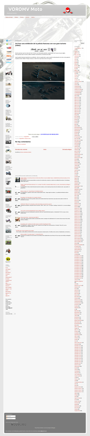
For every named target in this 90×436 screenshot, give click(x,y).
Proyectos (76, 304)
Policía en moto (28, 138)
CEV (75, 73)
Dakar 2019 (76, 106)
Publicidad (76, 307)
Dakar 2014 (76, 98)
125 (75, 49)
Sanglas (76, 328)
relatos (75, 315)
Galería (32, 17)
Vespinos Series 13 (78, 390)
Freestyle (76, 144)
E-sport (75, 122)
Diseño (75, 119)
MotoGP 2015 (77, 214)
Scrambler (76, 333)
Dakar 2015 (76, 100)
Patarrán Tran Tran (78, 285)
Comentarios (9, 418)
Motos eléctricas (77, 240)
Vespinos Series (77, 386)
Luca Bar (76, 176)
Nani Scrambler (9, 287)
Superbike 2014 (77, 348)
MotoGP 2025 (77, 230)
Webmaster (76, 405)
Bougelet (76, 67)
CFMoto (76, 75)
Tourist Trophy (77, 375)
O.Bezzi (76, 279)
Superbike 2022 (77, 361)
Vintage (76, 394)
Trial (75, 380)
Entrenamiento (77, 127)
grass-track (76, 151)
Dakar (75, 95)
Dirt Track (76, 116)
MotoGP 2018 (77, 219)
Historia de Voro (77, 157)
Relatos (16, 17)
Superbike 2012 (77, 345)
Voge (75, 396)
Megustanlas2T (9, 277)
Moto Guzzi (76, 194)
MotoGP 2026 (77, 232)
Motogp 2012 (77, 209)
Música (75, 243)
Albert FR (7, 295)
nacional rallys (77, 247)
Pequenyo (8, 274)
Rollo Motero (8, 291)
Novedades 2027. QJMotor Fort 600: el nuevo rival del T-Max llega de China (36, 224)
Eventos (76, 133)
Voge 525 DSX (77, 398)
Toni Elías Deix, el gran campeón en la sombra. (25, 230)
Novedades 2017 (77, 262)
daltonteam (76, 113)
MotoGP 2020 (77, 222)
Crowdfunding (77, 92)
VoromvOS (76, 402)
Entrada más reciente (21, 149)
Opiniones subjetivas (78, 281)
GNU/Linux (76, 149)
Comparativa (77, 86)
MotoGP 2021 (77, 224)
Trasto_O (76, 379)
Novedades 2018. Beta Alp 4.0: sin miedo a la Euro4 (31, 197)
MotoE (75, 201)
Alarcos (75, 51)
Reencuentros (77, 312)
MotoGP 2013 (77, 211)
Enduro (75, 125)
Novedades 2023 (77, 271)
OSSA (75, 283)
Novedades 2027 (77, 278)
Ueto (7, 275)
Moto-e (75, 195)
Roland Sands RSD (78, 320)
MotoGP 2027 (77, 233)
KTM (75, 168)
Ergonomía (76, 130)
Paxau (7, 267)
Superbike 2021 (77, 359)
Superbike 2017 (77, 353)
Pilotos (75, 295)
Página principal (9, 17)
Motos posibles (77, 241)
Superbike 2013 (77, 347)
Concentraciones (77, 91)
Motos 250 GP (77, 236)
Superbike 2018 (77, 355)
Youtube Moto (77, 410)
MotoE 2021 (76, 205)
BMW (75, 64)
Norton (75, 252)
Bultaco (75, 70)
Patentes (76, 287)
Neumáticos (76, 251)
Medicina (76, 184)
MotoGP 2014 (77, 213)
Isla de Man (76, 163)
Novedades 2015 (77, 259)
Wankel (75, 404)
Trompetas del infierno (8, 281)
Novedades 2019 (77, 265)
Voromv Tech (77, 401)
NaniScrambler (77, 249)
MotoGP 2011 (77, 208)
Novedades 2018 (77, 263)
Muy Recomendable (78, 244)
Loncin (75, 173)
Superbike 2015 (77, 350)
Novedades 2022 (77, 270)
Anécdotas (76, 56)
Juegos (75, 165)
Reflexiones (76, 314)
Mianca (7, 270)
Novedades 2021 (77, 268)
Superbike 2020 (77, 358)
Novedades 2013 (77, 255)
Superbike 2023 (77, 363)
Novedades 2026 (77, 276)
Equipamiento (77, 129)
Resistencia (76, 317)
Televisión (76, 372)
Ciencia (75, 76)
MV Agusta (76, 246)
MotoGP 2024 (77, 228)
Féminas (76, 135)
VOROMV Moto (24, 9)
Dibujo (75, 114)
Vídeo (75, 393)
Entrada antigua (67, 149)
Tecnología (76, 371)
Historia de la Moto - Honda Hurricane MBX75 (30, 217)
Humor (75, 160)
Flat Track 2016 (77, 140)
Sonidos (76, 339)
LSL (75, 175)
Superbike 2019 (77, 356)
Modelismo (76, 190)
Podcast (76, 298)
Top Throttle (77, 374)
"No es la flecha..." (78, 48)
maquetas (76, 182)
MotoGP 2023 (77, 227)
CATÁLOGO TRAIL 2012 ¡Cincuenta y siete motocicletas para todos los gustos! (36, 204)
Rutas (75, 325)
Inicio (44, 149)
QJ (75, 309)
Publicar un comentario (21, 144)
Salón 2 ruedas (77, 326)
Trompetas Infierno (78, 382)
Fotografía (76, 141)
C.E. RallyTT (76, 71)
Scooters (76, 331)
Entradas (8, 416)
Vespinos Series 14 (78, 391)
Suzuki (75, 367)
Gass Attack (8, 269)
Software (76, 337)
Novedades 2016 (77, 260)
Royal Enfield (77, 323)
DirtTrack (76, 117)
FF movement (77, 136)
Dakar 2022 (76, 111)
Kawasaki (76, 167)
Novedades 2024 (77, 273)
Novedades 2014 (77, 257)
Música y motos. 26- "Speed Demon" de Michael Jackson (32, 191)
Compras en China (78, 89)
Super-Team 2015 (78, 342)
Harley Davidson (77, 154)
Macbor (75, 179)
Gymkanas (76, 152)
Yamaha (76, 409)
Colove (75, 83)
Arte (75, 59)
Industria (76, 162)
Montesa (76, 192)
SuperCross (76, 364)
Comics (75, 84)
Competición (76, 87)
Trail (75, 377)
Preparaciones (77, 301)
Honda (75, 159)
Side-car (76, 336)
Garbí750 (76, 146)
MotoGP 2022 (77, 225)
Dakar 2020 (76, 108)
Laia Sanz (76, 170)
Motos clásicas (77, 238)
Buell (75, 68)
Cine (75, 78)
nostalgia (76, 254)
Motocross (76, 200)
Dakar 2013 (76, 97)
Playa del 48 (8, 272)
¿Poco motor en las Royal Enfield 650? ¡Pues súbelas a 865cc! (33, 210)
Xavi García (76, 407)
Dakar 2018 (76, 105)
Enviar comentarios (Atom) (26, 152)
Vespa (75, 385)
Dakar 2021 (76, 110)
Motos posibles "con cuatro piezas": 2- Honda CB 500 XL (32, 234)
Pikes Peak (76, 293)
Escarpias (7, 278)
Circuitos (76, 79)
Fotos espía (76, 143)
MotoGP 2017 (77, 217)
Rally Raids (76, 310)
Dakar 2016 (76, 102)
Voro (75, 399)
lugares (75, 178)
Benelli (75, 62)
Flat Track (76, 138)
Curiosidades (77, 94)
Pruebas (76, 306)
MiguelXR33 (21, 138)
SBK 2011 (76, 329)
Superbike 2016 (77, 352)
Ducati (75, 121)
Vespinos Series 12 (78, 388)
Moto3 (75, 198)
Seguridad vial (77, 334)
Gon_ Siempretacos (8, 284)
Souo (75, 340)
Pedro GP (7, 285)
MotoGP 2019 (77, 220)
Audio (75, 60)
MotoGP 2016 (77, 216)
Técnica (22, 17)
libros (75, 171)
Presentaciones (77, 302)
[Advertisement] (44, 29)
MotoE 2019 (76, 203)
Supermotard (77, 366)
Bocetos (27, 17)
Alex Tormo (76, 54)
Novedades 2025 (77, 274)
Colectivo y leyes (77, 81)
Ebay (75, 124)
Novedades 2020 (77, 267)
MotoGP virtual (77, 235)
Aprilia (75, 57)
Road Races (76, 318)
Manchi (75, 181)
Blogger (53, 427)
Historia (76, 156)
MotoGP (76, 206)
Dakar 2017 (76, 103)
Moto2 (75, 197)
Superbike (76, 344)
